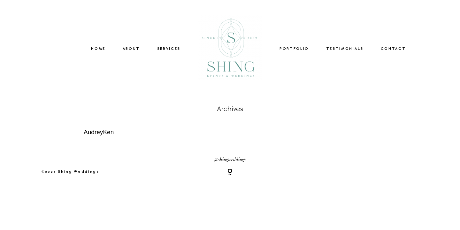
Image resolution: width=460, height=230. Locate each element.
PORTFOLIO (294, 48)
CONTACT (393, 48)
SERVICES (168, 48)
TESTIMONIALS (345, 48)
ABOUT (131, 48)
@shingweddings (230, 160)
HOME (98, 48)
